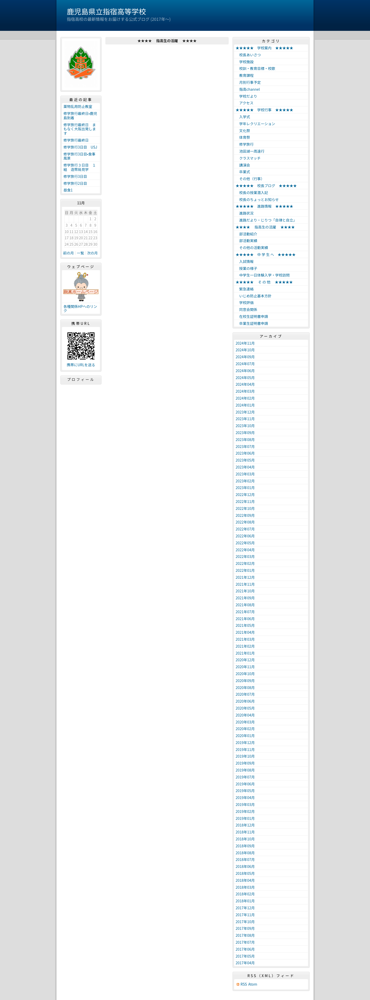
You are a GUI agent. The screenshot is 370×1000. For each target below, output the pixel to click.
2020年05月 (245, 708)
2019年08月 (245, 770)
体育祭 (243, 137)
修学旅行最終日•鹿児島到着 (80, 115)
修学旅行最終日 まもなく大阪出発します (79, 129)
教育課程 (245, 75)
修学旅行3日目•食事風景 (79, 156)
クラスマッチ (248, 158)
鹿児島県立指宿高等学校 (106, 11)
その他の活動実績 (252, 247)
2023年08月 (245, 439)
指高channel (248, 89)
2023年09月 (245, 432)
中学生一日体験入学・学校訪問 (263, 275)
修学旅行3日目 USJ (80, 147)
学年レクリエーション (255, 123)
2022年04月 (245, 549)
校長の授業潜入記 (252, 192)
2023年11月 (245, 418)
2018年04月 (245, 880)
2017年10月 (245, 921)
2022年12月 (245, 494)
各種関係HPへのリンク (80, 308)
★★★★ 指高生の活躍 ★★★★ (265, 227)
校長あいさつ (248, 54)
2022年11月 (245, 501)
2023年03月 (245, 473)
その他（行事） (250, 178)
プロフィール (81, 379)
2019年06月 (245, 783)
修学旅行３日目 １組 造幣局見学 (79, 167)
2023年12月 (245, 412)
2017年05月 (245, 956)
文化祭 (243, 130)
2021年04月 (245, 632)
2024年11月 (245, 343)
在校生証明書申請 (252, 316)
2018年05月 (245, 873)
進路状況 (245, 213)
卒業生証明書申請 (252, 323)
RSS (243, 984)
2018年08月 (245, 852)
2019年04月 (245, 797)
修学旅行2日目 (75, 183)
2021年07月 (245, 611)
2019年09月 (245, 763)
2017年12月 (245, 907)
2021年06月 (245, 618)
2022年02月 (245, 563)
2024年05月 (245, 377)
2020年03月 (245, 721)
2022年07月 (245, 528)
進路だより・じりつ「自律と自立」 (266, 220)
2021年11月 (245, 584)
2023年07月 (245, 446)
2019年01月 (245, 818)
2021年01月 (245, 653)
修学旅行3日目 (75, 176)
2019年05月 (245, 790)
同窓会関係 (246, 309)
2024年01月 (245, 405)
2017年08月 (245, 935)
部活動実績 (246, 240)
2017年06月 (245, 949)
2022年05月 (245, 542)
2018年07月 (245, 859)
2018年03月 (245, 887)
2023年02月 (245, 480)
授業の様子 (246, 268)
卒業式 (243, 171)
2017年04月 (245, 962)
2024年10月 (245, 349)
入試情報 (245, 261)
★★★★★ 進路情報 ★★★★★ (264, 206)
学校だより (246, 96)
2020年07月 (245, 694)
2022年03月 (245, 556)
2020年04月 (245, 715)
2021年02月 (245, 646)
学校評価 (245, 302)
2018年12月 (245, 825)
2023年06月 (245, 453)
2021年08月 (245, 604)
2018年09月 (245, 845)
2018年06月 (245, 866)
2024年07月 (245, 363)
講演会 (243, 165)
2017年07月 (245, 942)
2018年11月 (245, 831)
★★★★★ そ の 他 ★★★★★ (264, 282)
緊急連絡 (245, 288)
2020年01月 (245, 735)
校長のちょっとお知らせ (257, 199)
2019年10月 (245, 756)
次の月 (92, 253)
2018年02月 (245, 893)
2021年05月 (245, 625)
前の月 (68, 253)
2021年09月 (245, 597)
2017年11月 (245, 914)
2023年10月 (245, 425)
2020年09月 (245, 680)
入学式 (243, 116)
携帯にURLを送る (81, 364)
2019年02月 (245, 811)
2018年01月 (245, 900)
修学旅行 (245, 144)
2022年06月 (245, 535)
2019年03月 (245, 804)
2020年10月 (245, 673)
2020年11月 (245, 666)
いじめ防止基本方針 (254, 295)
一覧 (80, 253)
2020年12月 (245, 659)
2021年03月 (245, 639)
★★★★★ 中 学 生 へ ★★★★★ (265, 254)
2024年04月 (245, 384)
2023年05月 (245, 460)
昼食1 (68, 189)
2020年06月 (245, 701)
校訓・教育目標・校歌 (255, 68)
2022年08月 (245, 522)
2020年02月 (245, 728)
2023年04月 (245, 467)
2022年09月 (245, 515)
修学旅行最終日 (76, 140)
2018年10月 (245, 838)
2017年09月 (245, 928)
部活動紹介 (246, 233)
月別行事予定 (248, 82)
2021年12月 (245, 577)
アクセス (244, 102)
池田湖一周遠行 (250, 151)
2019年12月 (245, 742)
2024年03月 (245, 391)
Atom (252, 984)
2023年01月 (245, 487)
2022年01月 (245, 570)
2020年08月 (245, 687)
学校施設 (245, 61)
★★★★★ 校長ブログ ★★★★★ (266, 185)
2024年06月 (245, 370)
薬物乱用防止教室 (79, 106)
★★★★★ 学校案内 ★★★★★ (264, 47)
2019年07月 (245, 776)
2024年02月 (245, 398)
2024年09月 (245, 356)
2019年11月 (245, 749)
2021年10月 (245, 590)
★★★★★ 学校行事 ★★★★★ (264, 109)
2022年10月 (245, 508)
